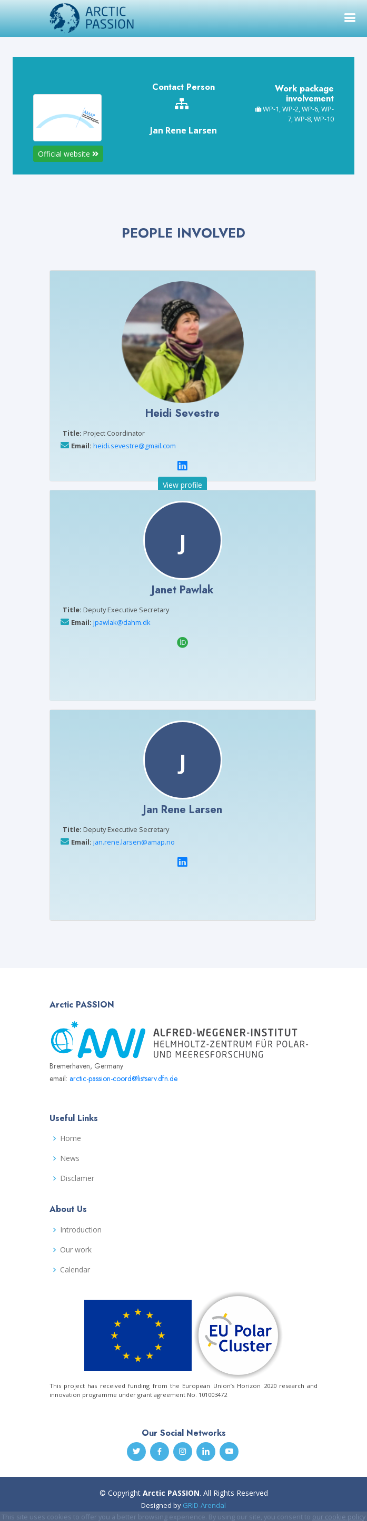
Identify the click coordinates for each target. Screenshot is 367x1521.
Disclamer (77, 1178)
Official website (68, 154)
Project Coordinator (104, 433)
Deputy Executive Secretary (116, 609)
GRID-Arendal (204, 1505)
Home (70, 1138)
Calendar (75, 1269)
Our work (76, 1249)
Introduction (81, 1230)
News (70, 1158)
